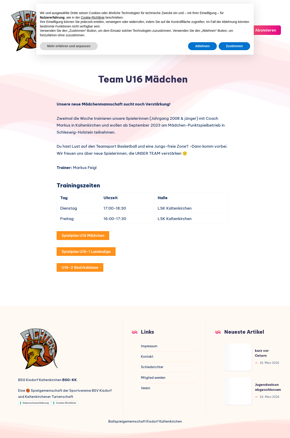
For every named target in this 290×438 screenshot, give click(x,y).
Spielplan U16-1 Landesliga (86, 251)
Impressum (149, 346)
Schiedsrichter (152, 367)
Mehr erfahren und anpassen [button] (68, 46)
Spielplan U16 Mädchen (83, 235)
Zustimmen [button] (234, 46)
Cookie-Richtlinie (66, 402)
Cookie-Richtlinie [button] (93, 17)
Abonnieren (262, 29)
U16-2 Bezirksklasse (80, 267)
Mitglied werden (153, 378)
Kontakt (147, 357)
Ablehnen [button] (202, 46)
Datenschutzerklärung (36, 402)
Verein (145, 388)
